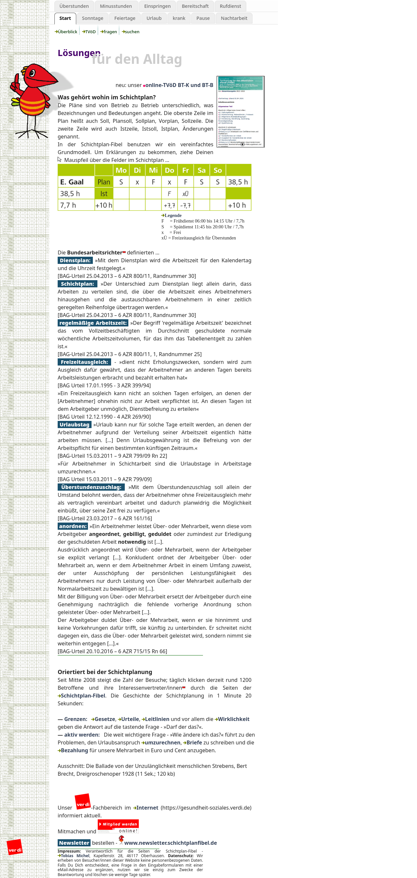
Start (65, 18)
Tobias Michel (73, 855)
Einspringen (157, 6)
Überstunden (74, 6)
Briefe (192, 742)
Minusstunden (116, 6)
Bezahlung (73, 750)
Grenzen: (75, 719)
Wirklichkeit (232, 719)
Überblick (67, 32)
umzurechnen (160, 742)
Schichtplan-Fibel (81, 695)
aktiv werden (28, 54)
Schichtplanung (28, 27)
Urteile (128, 719)
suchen (131, 32)
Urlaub (154, 18)
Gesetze (103, 719)
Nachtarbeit (234, 18)
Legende (171, 215)
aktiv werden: (82, 734)
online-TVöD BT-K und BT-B (178, 85)
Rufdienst (230, 6)
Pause (203, 18)
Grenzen (28, 40)
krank (179, 18)
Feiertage (125, 18)
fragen (109, 32)
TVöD (89, 32)
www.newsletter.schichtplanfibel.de (170, 842)
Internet (145, 807)
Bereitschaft (195, 6)
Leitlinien (155, 719)
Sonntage (92, 18)
